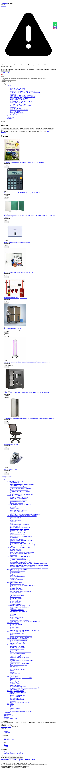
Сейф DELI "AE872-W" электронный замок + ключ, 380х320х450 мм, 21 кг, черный (26, 392)
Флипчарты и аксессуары (17, 511)
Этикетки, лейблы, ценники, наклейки (20, 488)
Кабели (12, 679)
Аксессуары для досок (16, 505)
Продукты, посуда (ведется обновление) (21, 711)
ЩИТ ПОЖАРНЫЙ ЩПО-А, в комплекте (15, 298)
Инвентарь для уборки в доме (18, 530)
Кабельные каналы (15, 685)
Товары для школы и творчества (19, 497)
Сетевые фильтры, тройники (18, 680)
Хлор (11, 523)
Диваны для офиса (15, 628)
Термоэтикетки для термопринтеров (20, 491)
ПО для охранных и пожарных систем (20, 553)
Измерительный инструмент (18, 695)
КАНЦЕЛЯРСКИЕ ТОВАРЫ (18, 89)
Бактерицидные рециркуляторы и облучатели (22, 562)
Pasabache (13, 701)
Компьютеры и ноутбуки (17, 646)
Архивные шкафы (15, 613)
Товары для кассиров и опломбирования (21, 636)
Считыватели (13, 555)
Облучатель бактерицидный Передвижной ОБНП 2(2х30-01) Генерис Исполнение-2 (26, 362)
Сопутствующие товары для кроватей (20, 591)
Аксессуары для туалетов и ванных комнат (21, 540)
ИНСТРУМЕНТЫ (15, 111)
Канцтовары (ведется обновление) (19, 498)
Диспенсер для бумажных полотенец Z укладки (17, 242)
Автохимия (13, 521)
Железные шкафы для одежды (18, 611)
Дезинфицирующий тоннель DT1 (13, 328)
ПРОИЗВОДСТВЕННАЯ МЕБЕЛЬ (19, 620)
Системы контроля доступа (17, 669)
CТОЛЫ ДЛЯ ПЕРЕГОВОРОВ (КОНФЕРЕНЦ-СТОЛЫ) (25, 630)
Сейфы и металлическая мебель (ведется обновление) (25, 621)
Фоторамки (13, 513)
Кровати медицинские (16, 586)
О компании (10, 117)
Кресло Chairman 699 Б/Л (11, 444)
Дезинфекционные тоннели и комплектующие (22, 566)
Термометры (13, 578)
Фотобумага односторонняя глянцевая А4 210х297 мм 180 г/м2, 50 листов (24, 162)
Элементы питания (15, 656)
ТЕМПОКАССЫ (14, 618)
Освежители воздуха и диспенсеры (19, 524)
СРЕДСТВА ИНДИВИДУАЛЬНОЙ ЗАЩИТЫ (22, 97)
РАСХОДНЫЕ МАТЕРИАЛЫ (18, 643)
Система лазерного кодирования (19, 641)
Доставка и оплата (9, 715)
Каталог (6, 745)
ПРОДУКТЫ (13, 114)
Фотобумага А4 (14, 482)
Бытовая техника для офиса (17, 647)
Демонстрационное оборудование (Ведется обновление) (25, 514)
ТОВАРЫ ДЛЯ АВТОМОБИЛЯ (19, 110)
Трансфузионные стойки (17, 595)
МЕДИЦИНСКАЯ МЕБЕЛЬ (18, 100)
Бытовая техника (14, 675)
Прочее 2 (12, 670)
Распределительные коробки (18, 686)
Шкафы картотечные (16, 602)
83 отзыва (3, 6)
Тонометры (13, 581)
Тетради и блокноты (15, 485)
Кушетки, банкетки (15, 588)
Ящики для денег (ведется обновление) (21, 637)
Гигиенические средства (16, 539)
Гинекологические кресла (17, 584)
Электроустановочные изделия (18, 665)
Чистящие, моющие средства (18, 534)
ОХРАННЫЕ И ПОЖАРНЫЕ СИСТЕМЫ (21, 95)
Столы (12, 594)
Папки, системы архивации (17, 501)
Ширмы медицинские (16, 598)
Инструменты (14, 537)
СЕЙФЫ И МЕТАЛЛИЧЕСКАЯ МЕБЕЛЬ (21, 101)
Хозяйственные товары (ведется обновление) (22, 545)
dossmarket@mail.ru (6, 727)
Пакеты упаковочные (16, 520)
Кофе (11, 705)
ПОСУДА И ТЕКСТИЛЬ (17, 113)
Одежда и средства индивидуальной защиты (22, 560)
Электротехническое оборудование (19, 663)
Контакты (9, 118)
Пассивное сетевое (15, 682)
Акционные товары (12, 115)
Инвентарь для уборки (16, 526)
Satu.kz (19, 756)
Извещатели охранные (16, 550)
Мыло (12, 533)
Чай (11, 709)
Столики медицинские (16, 592)
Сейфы (12, 608)
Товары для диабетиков (16, 579)
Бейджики (13, 507)
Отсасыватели (14, 575)
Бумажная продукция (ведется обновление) (22, 494)
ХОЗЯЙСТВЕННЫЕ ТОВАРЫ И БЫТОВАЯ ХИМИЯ (25, 92)
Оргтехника (13, 650)
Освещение (13, 659)
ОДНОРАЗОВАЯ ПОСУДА (17, 698)
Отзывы (6, 746)
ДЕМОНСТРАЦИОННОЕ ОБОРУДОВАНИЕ (22, 91)
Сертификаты (7, 714)
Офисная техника (15, 662)
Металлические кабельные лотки (19, 689)
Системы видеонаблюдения (17, 653)
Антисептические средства (17, 558)
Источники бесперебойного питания (20, 657)
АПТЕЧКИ (13, 94)
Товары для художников (16, 503)
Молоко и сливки (15, 708)
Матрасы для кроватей (16, 589)
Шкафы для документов (16, 599)
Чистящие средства (15, 517)
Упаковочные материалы (17, 542)
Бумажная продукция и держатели (19, 532)
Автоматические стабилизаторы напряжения (22, 660)
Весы (11, 634)
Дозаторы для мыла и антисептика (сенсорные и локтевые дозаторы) (29, 565)
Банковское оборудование (17, 649)
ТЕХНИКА (13, 107)
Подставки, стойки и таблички (18, 510)
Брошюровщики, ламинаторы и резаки (20, 652)
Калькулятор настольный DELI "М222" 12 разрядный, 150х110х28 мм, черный (25, 192)
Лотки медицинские (15, 572)
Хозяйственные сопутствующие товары (21, 536)
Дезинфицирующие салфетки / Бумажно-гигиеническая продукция (28, 563)
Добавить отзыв (5, 72)
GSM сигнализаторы (15, 549)
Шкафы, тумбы (14, 627)
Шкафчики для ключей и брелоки (19, 607)
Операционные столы (16, 573)
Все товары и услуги (6, 476)
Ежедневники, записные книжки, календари (22, 484)
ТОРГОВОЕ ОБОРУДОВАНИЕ (18, 104)
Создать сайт (4, 3)
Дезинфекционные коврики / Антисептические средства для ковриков (29, 568)
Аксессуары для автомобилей (18, 692)
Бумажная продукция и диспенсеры (20, 527)
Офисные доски (14, 508)
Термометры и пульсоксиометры (19, 559)
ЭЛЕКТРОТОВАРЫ (15, 108)
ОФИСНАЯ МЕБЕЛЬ (16, 102)
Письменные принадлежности (18, 500)
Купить (6, 167)
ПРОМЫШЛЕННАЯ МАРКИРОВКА (20, 105)
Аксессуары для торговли (17, 633)
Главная (9, 85)
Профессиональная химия (17, 518)
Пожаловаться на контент (15, 757)
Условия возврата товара (10, 718)
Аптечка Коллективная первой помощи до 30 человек (18, 272)
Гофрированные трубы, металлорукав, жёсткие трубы (24, 688)
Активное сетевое (15, 683)
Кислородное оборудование (17, 571)
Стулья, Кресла (14, 626)
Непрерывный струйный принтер (19, 640)
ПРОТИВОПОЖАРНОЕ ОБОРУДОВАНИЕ (22, 552)
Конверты (13, 492)
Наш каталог (10, 87)
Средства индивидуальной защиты (13, 752)
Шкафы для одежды (15, 601)
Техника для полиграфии (17, 654)
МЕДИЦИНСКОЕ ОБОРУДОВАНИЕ (20, 98)
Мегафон (12, 672)
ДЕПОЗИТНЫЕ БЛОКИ (17, 610)
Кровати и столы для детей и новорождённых (22, 585)
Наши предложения (9, 479)
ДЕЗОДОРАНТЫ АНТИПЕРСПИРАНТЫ (21, 543)
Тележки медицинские (16, 604)
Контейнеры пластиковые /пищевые (20, 702)
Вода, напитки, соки (15, 707)
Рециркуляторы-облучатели (17, 576)
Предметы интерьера (16, 624)
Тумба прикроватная (15, 597)
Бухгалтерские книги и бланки (18, 487)
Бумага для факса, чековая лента (19, 490)
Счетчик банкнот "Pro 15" (11, 469)
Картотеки (13, 615)
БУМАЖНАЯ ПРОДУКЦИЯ (18, 88)
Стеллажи (13, 614)
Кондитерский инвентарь (17, 699)
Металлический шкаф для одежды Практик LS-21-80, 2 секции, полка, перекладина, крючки (29, 418)
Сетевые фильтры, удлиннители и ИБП (21, 678)
